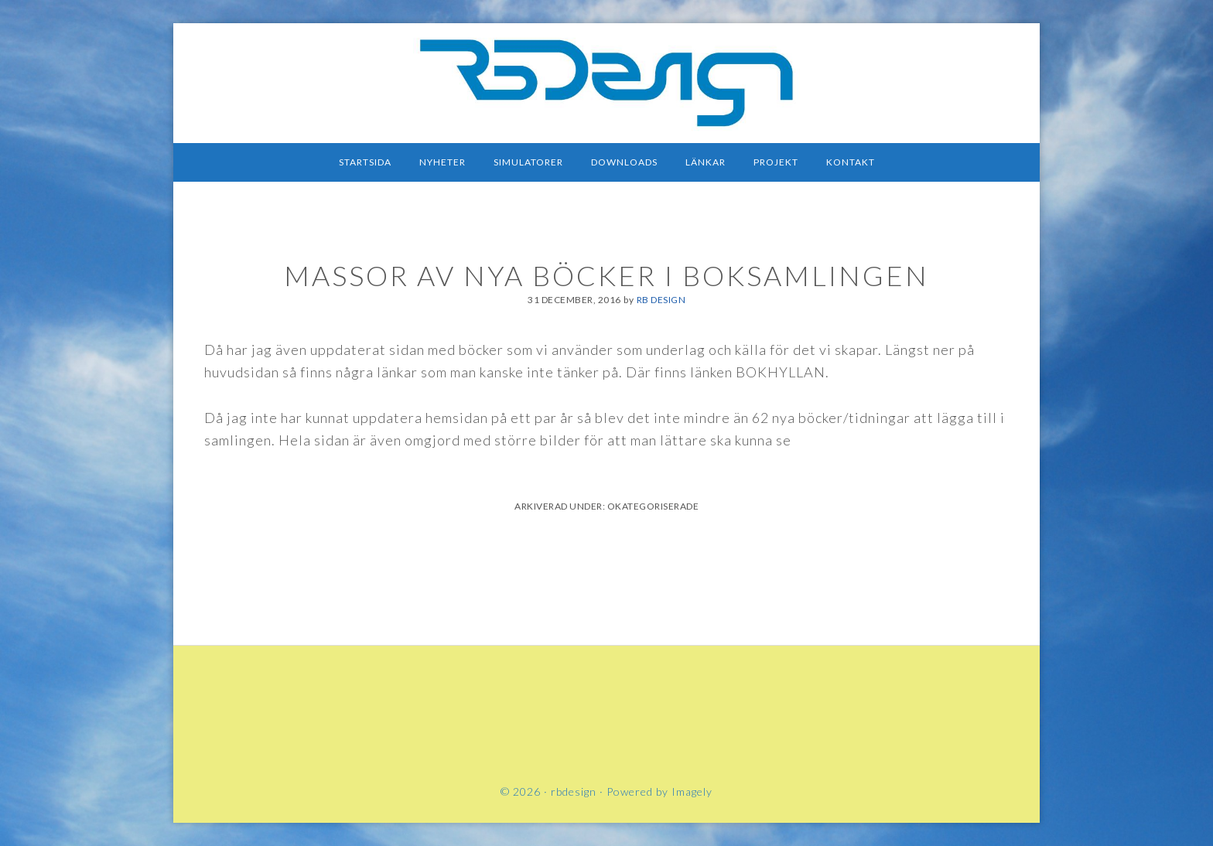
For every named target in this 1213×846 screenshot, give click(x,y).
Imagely (691, 791)
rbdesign (606, 81)
